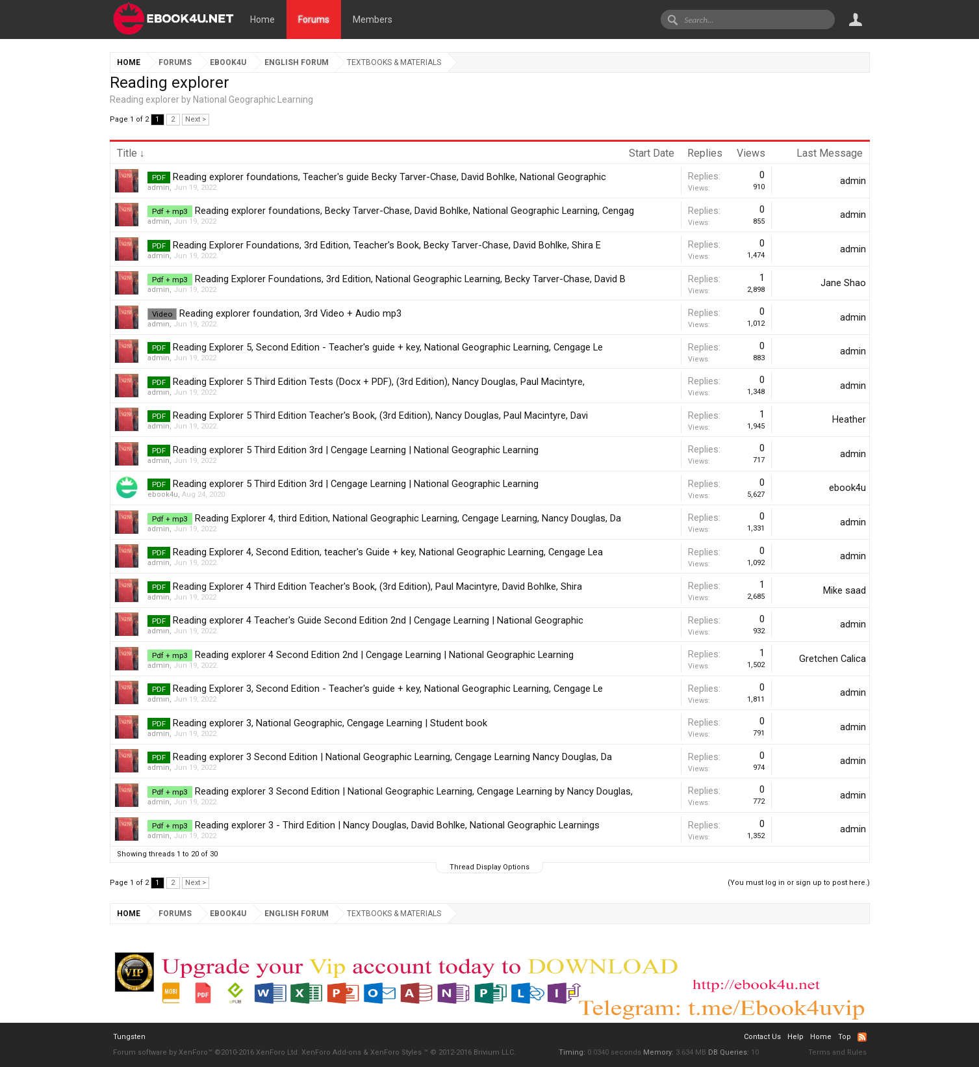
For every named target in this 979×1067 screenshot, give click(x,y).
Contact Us (762, 1037)
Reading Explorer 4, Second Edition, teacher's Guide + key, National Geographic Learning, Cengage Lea (388, 552)
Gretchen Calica (832, 659)
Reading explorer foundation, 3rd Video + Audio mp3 (290, 313)
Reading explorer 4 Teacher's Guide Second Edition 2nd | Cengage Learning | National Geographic (378, 620)
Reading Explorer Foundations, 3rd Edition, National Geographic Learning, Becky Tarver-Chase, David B (410, 279)
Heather (849, 419)
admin (158, 187)
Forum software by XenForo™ (206, 1052)
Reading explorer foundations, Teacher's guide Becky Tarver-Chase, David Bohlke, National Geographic (389, 177)
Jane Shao (843, 283)
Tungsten (129, 1037)
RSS (862, 1037)
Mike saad (844, 590)
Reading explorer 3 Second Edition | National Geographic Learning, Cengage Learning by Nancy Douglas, (414, 791)
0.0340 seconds (614, 1052)
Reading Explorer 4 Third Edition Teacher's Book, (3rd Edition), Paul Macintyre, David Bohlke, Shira (377, 586)
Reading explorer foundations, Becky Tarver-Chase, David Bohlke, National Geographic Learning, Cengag (414, 211)
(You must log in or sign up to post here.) (799, 882)
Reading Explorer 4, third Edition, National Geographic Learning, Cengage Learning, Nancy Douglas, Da (408, 518)
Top (844, 1037)
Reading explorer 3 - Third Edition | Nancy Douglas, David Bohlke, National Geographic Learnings (397, 825)
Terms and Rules (837, 1052)
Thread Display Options (489, 867)
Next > (195, 119)
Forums (313, 19)
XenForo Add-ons (331, 1052)
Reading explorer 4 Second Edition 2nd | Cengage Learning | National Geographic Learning (384, 655)
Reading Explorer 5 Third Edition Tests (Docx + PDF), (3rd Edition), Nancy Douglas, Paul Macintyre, (379, 382)
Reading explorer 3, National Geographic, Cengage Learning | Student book (330, 723)
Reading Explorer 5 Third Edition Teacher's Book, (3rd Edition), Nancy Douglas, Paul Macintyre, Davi (380, 415)
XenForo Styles (396, 1052)
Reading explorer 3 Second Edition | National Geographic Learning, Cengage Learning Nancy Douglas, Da (392, 757)
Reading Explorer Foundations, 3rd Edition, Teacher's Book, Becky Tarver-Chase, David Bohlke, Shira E (387, 245)
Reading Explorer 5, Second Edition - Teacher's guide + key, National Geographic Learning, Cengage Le (388, 347)
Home (262, 19)
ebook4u (162, 494)
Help (795, 1037)
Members (372, 19)
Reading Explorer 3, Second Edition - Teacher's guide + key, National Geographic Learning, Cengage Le (388, 688)
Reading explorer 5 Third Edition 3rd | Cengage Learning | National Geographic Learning (356, 450)
